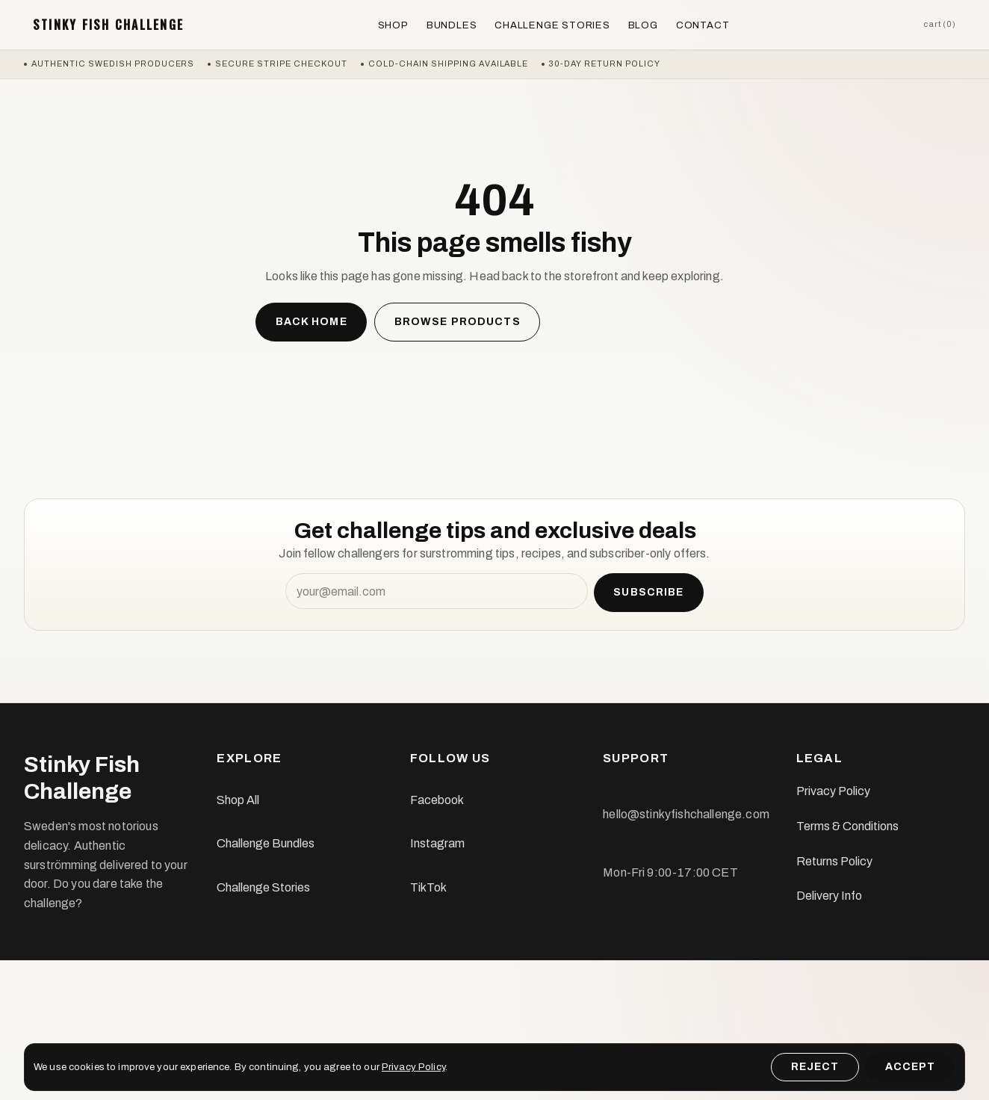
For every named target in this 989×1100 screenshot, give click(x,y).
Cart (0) (939, 23)
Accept (910, 1066)
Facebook (437, 800)
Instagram (437, 843)
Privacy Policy (833, 791)
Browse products (457, 321)
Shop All (238, 800)
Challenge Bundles (265, 843)
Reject (815, 1066)
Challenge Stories (552, 25)
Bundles (452, 25)
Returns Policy (834, 861)
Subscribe (648, 592)
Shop (393, 25)
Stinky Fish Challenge (108, 25)
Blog (643, 25)
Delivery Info (829, 895)
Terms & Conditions (847, 826)
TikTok (428, 887)
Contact (703, 25)
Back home (311, 321)
